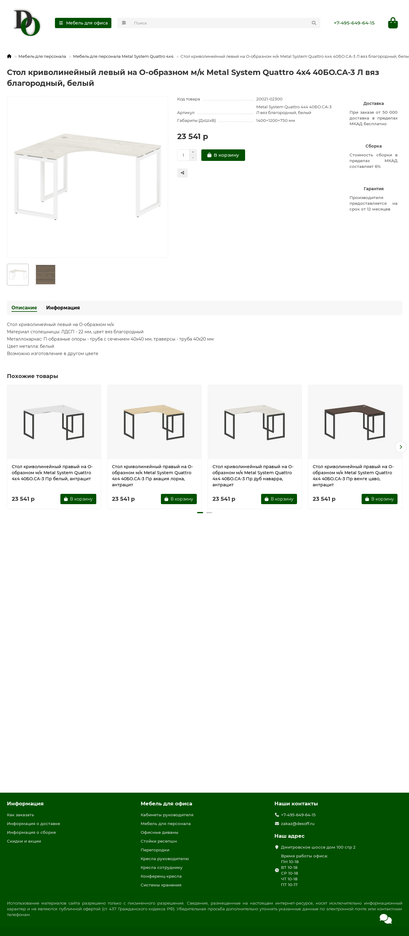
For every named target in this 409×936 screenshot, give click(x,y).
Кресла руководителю (165, 858)
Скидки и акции (24, 841)
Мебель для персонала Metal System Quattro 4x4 (123, 56)
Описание (24, 308)
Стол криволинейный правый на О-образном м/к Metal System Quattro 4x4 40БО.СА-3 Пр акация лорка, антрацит (152, 476)
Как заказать (20, 814)
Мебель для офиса (166, 804)
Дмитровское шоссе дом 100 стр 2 (318, 847)
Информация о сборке (31, 832)
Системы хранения (161, 884)
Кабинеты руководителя (167, 814)
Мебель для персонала (42, 56)
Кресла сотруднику (162, 867)
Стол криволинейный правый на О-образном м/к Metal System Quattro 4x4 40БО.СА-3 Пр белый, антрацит (52, 472)
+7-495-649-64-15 (354, 23)
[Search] (225, 23)
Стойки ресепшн (159, 841)
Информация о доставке (33, 823)
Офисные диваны (159, 832)
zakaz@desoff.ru (298, 823)
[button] (401, 447)
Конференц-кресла (161, 876)
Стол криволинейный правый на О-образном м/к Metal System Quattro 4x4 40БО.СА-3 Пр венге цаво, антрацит (353, 476)
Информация (63, 308)
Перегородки (155, 849)
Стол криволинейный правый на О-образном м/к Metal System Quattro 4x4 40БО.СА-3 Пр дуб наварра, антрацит (252, 476)
